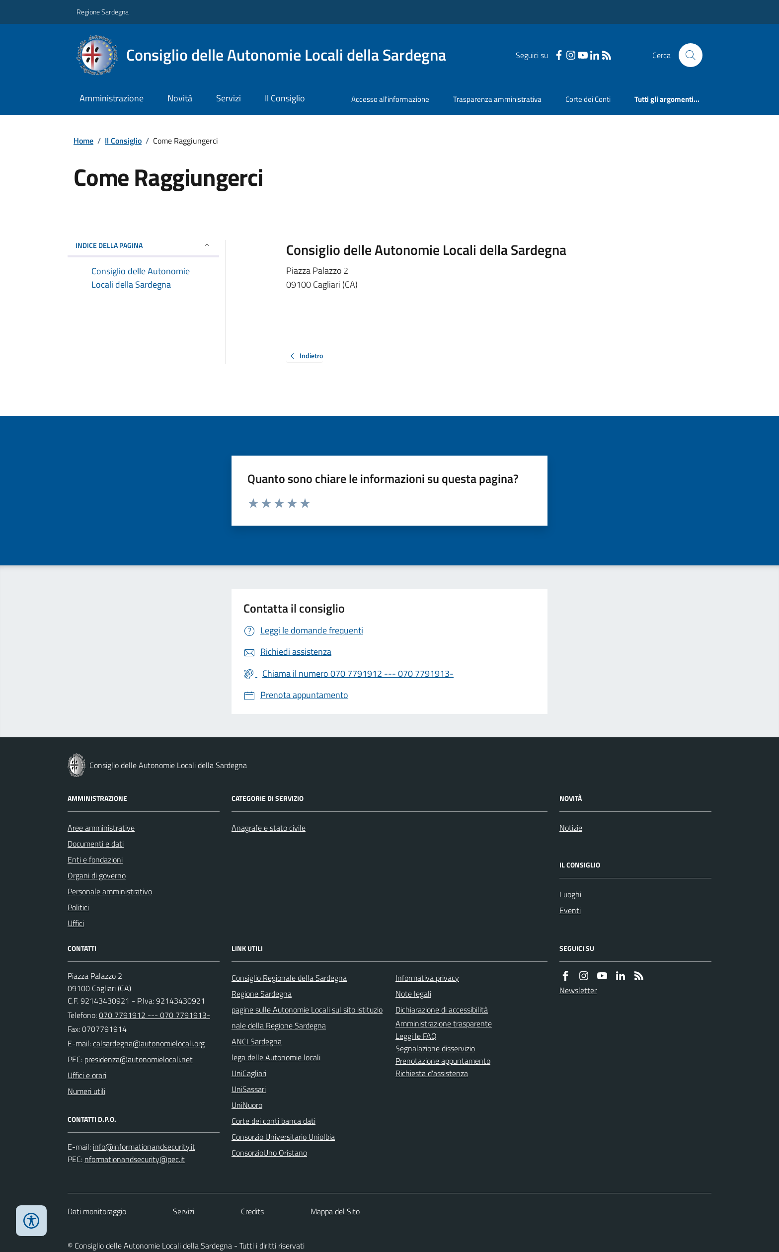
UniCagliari (249, 1073)
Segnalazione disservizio (435, 1048)
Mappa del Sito (335, 1211)
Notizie (570, 828)
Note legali (413, 994)
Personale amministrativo (110, 891)
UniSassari (249, 1089)
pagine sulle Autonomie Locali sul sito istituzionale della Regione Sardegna (307, 1017)
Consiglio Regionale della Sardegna (289, 978)
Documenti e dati (96, 844)
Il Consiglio (285, 98)
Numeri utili (86, 1091)
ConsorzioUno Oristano (269, 1153)
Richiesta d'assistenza (431, 1073)
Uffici (76, 923)
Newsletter (578, 990)
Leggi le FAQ (416, 1036)
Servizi (228, 98)
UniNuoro (247, 1105)
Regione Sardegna (103, 11)
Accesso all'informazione (390, 99)
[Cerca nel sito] (686, 55)
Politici (78, 907)
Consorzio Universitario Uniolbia (283, 1137)
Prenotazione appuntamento (442, 1061)
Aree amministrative (101, 828)
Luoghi (570, 894)
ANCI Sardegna (257, 1041)
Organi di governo (97, 875)
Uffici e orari (87, 1075)
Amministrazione (111, 98)
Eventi (570, 910)
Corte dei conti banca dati (273, 1121)
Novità (179, 98)
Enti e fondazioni (95, 859)
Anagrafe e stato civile (269, 828)
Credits (252, 1211)
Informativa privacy (427, 978)
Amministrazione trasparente (443, 1023)
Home (83, 141)
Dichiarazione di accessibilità (441, 1010)
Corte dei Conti (588, 99)
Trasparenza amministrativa (497, 99)
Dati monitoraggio (97, 1211)
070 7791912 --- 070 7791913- (154, 1015)
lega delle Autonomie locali (276, 1057)
